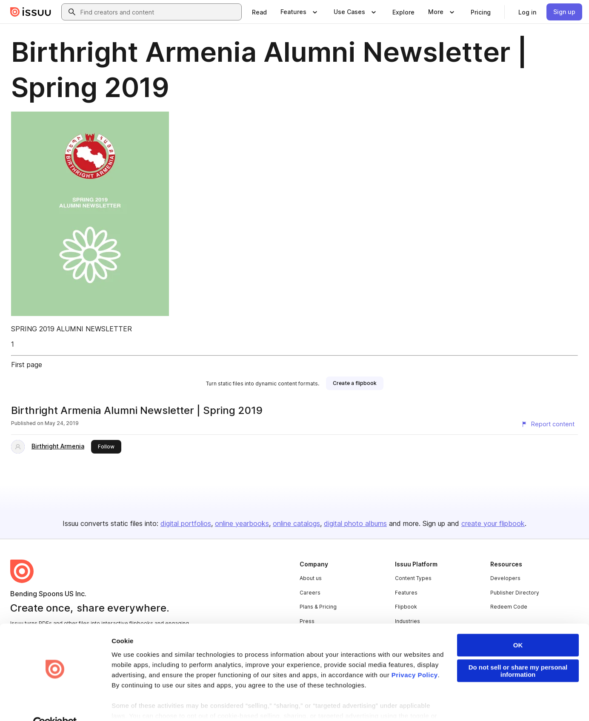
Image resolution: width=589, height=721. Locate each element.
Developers (505, 578)
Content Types (413, 578)
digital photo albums (355, 523)
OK (518, 625)
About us (311, 578)
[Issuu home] (30, 12)
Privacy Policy (415, 655)
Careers (310, 592)
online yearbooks (242, 523)
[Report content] (548, 424)
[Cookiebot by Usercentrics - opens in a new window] (55, 704)
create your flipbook (493, 523)
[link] (259, 11)
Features (406, 592)
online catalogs (296, 523)
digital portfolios (185, 523)
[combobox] (159, 12)
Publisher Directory (514, 592)
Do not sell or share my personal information (518, 651)
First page (26, 364)
